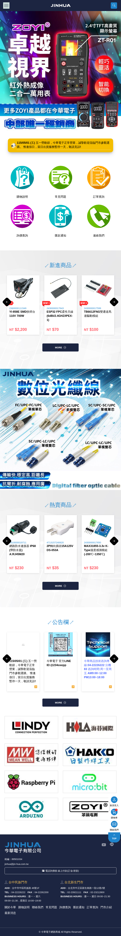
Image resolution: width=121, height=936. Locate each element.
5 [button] (69, 483)
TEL (7, 892)
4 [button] (65, 483)
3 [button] (60, 483)
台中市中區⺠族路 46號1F (25, 888)
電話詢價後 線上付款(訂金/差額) (60, 870)
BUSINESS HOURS (15, 896)
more (58, 347)
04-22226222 (18, 892)
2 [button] (55, 483)
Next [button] (114, 303)
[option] (23, 305)
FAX (30, 892)
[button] (114, 5)
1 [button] (50, 483)
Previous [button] (6, 303)
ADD (7, 888)
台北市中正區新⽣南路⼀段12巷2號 (86, 888)
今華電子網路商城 (61, 5)
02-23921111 (74, 892)
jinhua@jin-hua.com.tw (17, 864)
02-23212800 (97, 892)
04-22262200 (41, 892)
